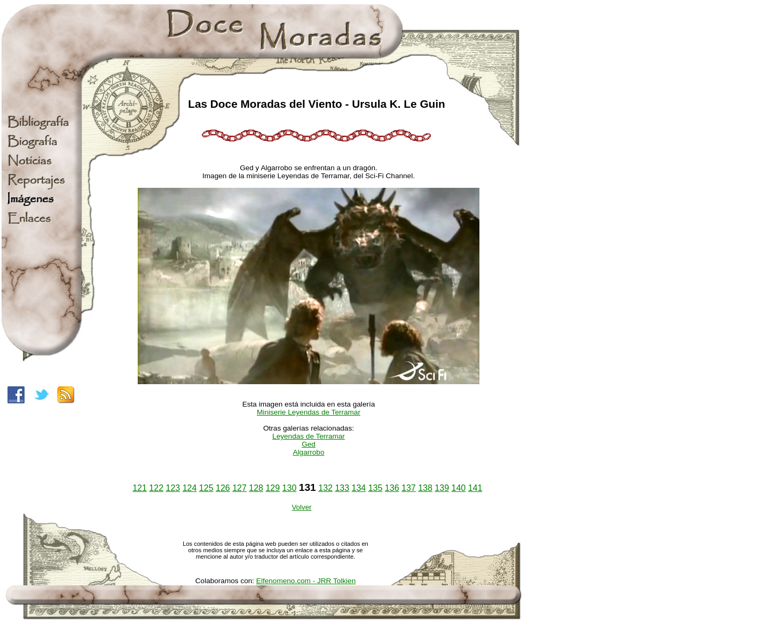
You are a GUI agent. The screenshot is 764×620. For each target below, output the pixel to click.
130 (289, 487)
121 (139, 487)
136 (392, 487)
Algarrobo (309, 452)
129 (272, 487)
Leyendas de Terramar (308, 436)
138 (425, 487)
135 (375, 487)
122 (156, 487)
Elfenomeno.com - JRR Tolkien (306, 581)
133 (342, 487)
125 (206, 487)
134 (359, 487)
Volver (301, 507)
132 (325, 487)
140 (458, 487)
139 (442, 487)
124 (190, 487)
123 (173, 487)
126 (223, 487)
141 (475, 487)
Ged (309, 444)
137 (408, 487)
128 (256, 487)
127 (239, 487)
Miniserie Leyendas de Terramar (308, 412)
